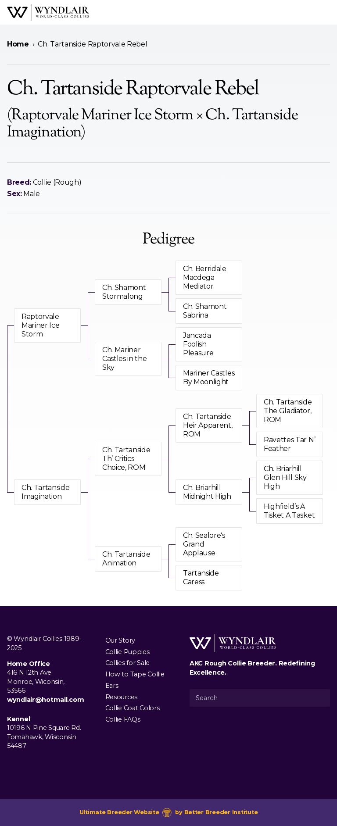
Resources (121, 697)
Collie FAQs (122, 719)
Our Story (120, 640)
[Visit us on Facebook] (12, 766)
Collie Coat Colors (132, 708)
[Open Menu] (326, 12)
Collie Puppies (127, 651)
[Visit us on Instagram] (26, 766)
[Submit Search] (320, 698)
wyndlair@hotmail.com (45, 700)
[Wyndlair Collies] (48, 12)
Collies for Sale (127, 663)
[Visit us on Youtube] (40, 766)
